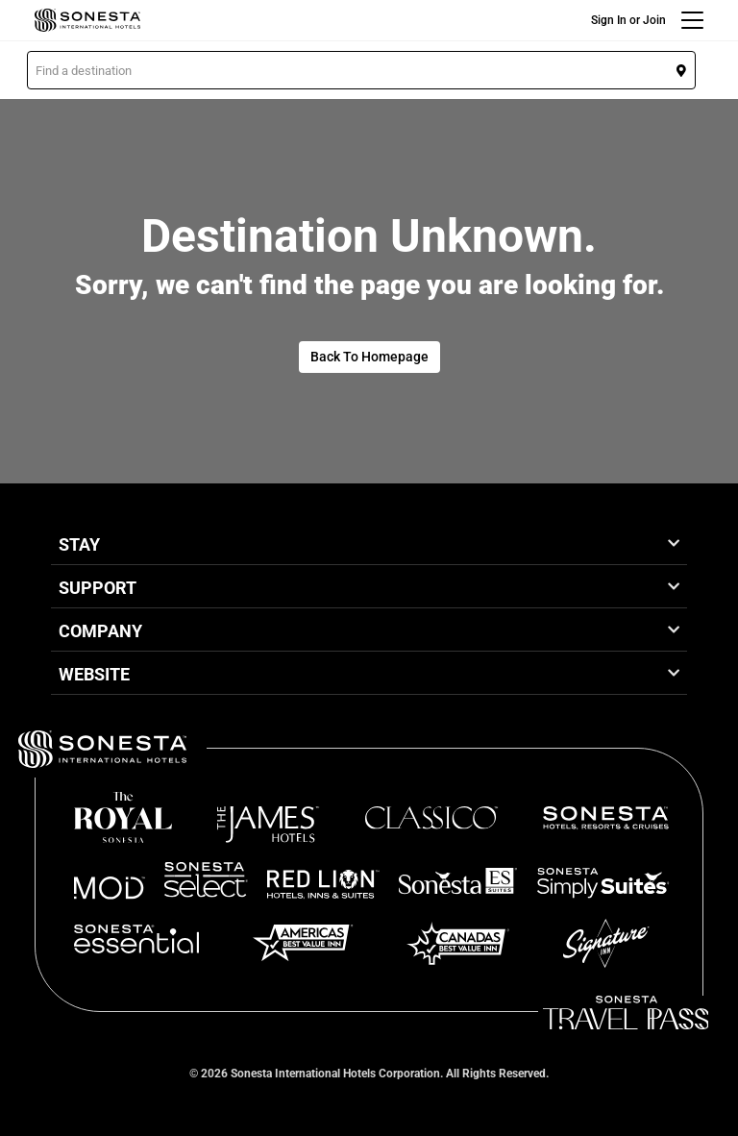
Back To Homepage (369, 356)
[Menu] (692, 20)
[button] (361, 70)
